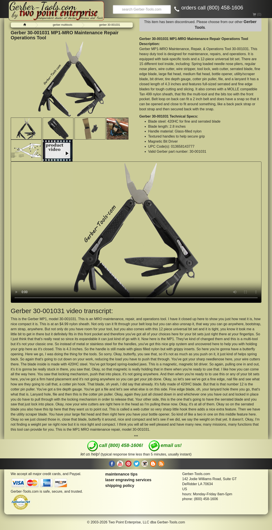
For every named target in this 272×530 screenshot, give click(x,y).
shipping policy (119, 485)
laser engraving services (128, 480)
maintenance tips (121, 474)
